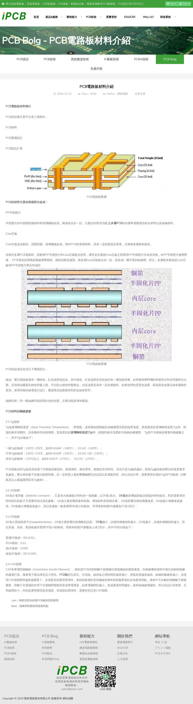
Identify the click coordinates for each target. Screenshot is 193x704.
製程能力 (72, 17)
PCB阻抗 (47, 653)
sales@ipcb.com (72, 689)
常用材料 (47, 648)
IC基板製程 (48, 642)
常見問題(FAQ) (50, 659)
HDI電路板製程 (88, 642)
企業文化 (122, 653)
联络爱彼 (165, 17)
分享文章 (140, 94)
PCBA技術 (141, 59)
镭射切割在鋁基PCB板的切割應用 (38, 600)
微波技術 (9, 659)
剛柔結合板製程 (89, 653)
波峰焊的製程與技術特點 (33, 606)
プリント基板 (163, 648)
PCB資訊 (23, 59)
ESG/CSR (129, 17)
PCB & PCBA (162, 653)
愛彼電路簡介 (125, 642)
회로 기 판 (161, 642)
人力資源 (122, 659)
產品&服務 (51, 17)
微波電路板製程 (89, 648)
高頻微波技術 (80, 59)
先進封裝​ (96, 69)
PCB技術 (91, 17)
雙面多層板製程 (89, 659)
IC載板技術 (111, 59)
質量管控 (111, 17)
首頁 (36, 17)
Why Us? (148, 17)
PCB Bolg (169, 59)
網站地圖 (68, 698)
